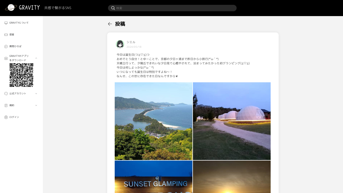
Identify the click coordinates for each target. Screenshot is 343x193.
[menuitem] (21, 23)
